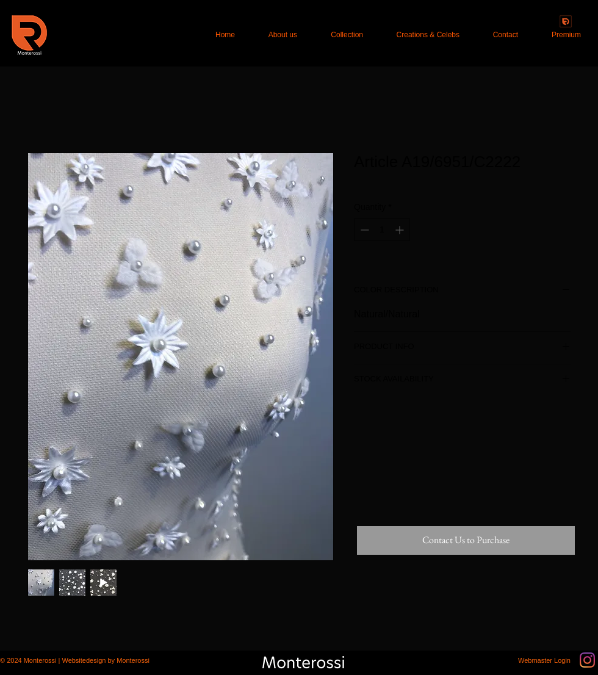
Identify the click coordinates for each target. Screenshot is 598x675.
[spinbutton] (382, 229)
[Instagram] (587, 660)
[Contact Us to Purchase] (466, 540)
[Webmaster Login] (544, 660)
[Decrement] (363, 229)
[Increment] (400, 229)
